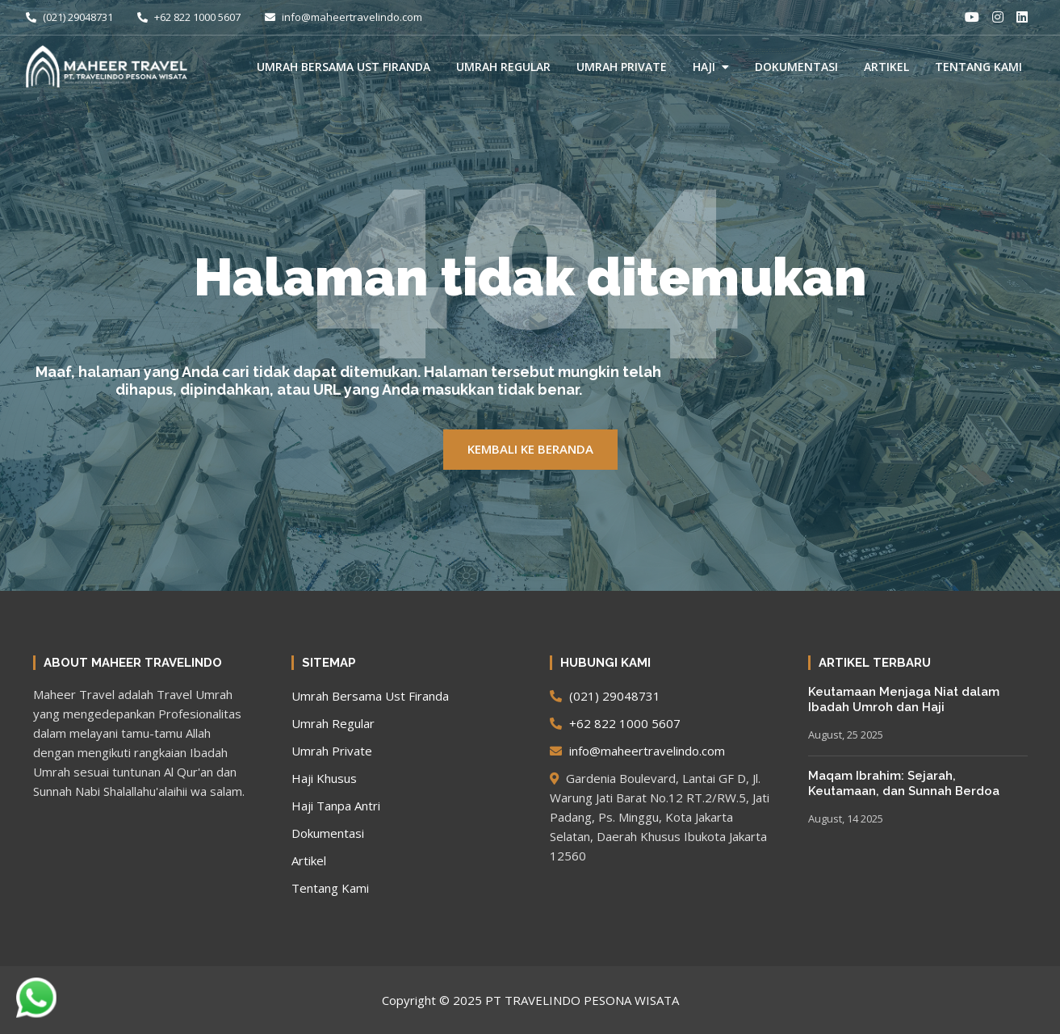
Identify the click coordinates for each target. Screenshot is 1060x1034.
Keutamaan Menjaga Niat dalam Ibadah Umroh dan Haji (903, 699)
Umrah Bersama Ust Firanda (343, 66)
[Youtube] (972, 17)
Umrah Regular (503, 66)
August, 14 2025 (845, 818)
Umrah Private (621, 66)
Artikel (886, 66)
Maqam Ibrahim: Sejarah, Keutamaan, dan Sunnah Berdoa (903, 783)
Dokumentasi (796, 66)
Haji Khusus (324, 778)
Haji (704, 66)
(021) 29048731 (69, 17)
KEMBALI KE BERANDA (530, 449)
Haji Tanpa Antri (335, 805)
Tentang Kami (978, 66)
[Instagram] (997, 17)
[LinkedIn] (1022, 17)
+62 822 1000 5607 (189, 17)
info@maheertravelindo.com (343, 17)
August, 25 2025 (845, 734)
